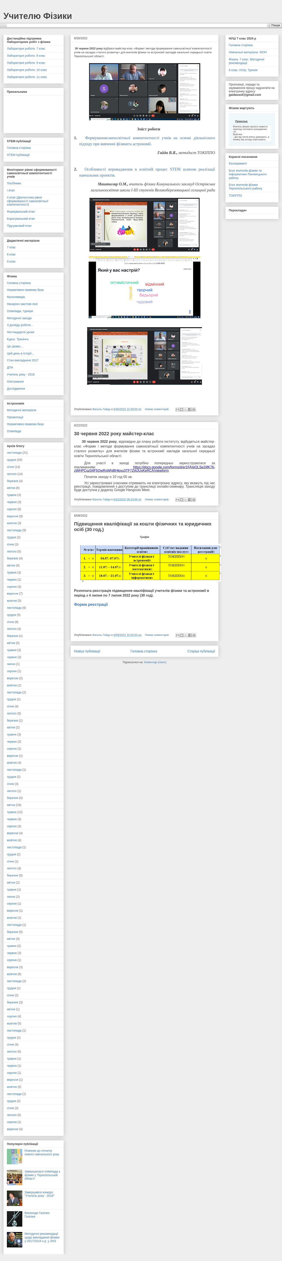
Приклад (241, 121)
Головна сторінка (143, 651)
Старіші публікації (201, 651)
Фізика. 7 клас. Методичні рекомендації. (246, 61)
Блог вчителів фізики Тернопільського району (245, 186)
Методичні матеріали (21, 410)
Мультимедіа (16, 297)
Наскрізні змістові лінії (22, 304)
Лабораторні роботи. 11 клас (27, 77)
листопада (14, 452)
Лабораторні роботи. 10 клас (27, 70)
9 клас (11, 261)
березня (12, 481)
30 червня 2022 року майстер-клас (114, 433)
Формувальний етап (21, 211)
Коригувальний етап (21, 218)
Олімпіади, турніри (20, 311)
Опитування (15, 381)
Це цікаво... (15, 346)
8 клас (11, 254)
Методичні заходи (19, 318)
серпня (12, 509)
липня (11, 664)
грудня (11, 459)
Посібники (14, 183)
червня (12, 502)
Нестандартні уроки (20, 332)
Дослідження (16, 388)
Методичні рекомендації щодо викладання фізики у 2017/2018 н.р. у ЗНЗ (42, 1237)
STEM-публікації (18, 155)
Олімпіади (14, 431)
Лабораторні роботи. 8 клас (26, 55)
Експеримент (238, 163)
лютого (12, 474)
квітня (11, 488)
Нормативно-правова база (25, 290)
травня (12, 495)
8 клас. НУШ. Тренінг (243, 70)
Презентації (15, 417)
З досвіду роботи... (20, 325)
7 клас (11, 247)
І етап (11, 190)
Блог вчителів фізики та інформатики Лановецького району (248, 174)
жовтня (12, 523)
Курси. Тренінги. (18, 339)
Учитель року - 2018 (21, 374)
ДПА (10, 367)
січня (10, 467)
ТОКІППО (235, 195)
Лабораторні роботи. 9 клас (26, 62)
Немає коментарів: (157, 409)
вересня (12, 516)
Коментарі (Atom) (155, 662)
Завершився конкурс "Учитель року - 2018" (40, 1194)
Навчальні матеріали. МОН (248, 52)
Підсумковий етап (19, 225)
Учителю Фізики (37, 16)
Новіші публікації (87, 651)
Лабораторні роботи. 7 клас (26, 48)
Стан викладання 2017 (22, 360)
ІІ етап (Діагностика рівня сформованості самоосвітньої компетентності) (27, 201)
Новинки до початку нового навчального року (42, 1152)
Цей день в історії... (20, 353)
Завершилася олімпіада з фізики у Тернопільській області (42, 1175)
